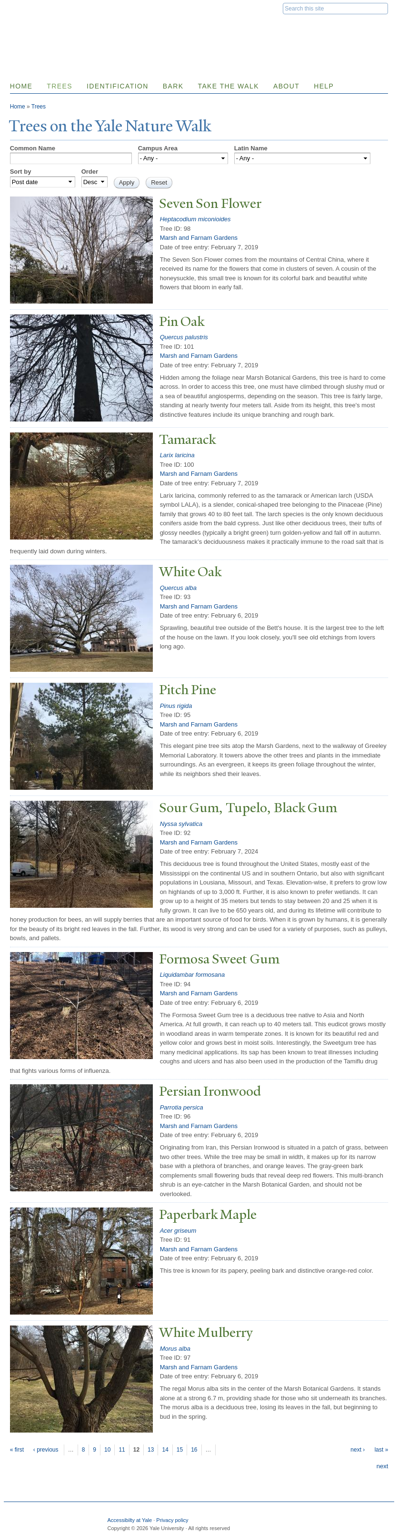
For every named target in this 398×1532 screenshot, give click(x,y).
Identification (118, 86)
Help (324, 86)
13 (151, 1449)
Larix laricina (177, 455)
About (286, 86)
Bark (173, 86)
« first (17, 1449)
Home (21, 86)
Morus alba (175, 1348)
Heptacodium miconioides (195, 219)
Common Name (32, 148)
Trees (59, 86)
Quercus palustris (184, 337)
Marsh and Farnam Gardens (199, 237)
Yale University (36, 8)
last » (381, 1449)
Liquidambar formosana (192, 974)
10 (107, 1449)
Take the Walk (228, 86)
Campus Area (158, 148)
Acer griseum (178, 1230)
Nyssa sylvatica (181, 823)
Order (89, 171)
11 (122, 1449)
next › (357, 1449)
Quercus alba (178, 587)
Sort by (20, 171)
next (382, 1466)
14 (165, 1449)
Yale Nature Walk (112, 27)
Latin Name (251, 148)
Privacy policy (172, 1520)
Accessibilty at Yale (129, 1520)
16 (194, 1449)
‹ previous (46, 1449)
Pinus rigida (176, 705)
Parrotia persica (181, 1107)
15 (180, 1449)
